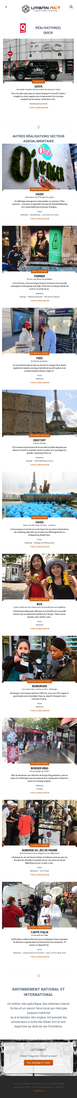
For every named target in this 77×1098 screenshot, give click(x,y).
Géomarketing (35, 215)
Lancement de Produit (50, 215)
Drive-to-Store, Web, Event (56, 953)
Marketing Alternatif (35, 297)
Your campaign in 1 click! (38, 1062)
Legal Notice (38, 1091)
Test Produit (44, 871)
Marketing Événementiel (38, 104)
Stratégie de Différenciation (44, 543)
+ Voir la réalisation (38, 108)
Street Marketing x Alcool (43, 461)
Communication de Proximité (33, 953)
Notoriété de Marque (52, 297)
